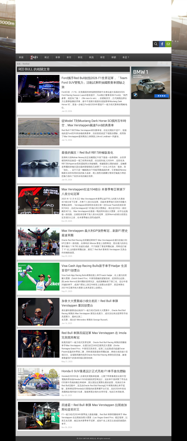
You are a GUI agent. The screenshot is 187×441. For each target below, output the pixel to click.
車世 (102, 58)
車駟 (113, 58)
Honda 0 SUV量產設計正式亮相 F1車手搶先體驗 (94, 371)
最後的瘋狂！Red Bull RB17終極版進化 (87, 152)
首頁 (19, 64)
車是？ (126, 58)
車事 (57, 58)
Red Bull (26, 64)
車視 (80, 58)
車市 (69, 58)
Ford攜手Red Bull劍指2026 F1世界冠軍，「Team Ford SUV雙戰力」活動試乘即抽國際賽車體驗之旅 (94, 82)
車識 (91, 58)
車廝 (21, 58)
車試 (46, 58)
